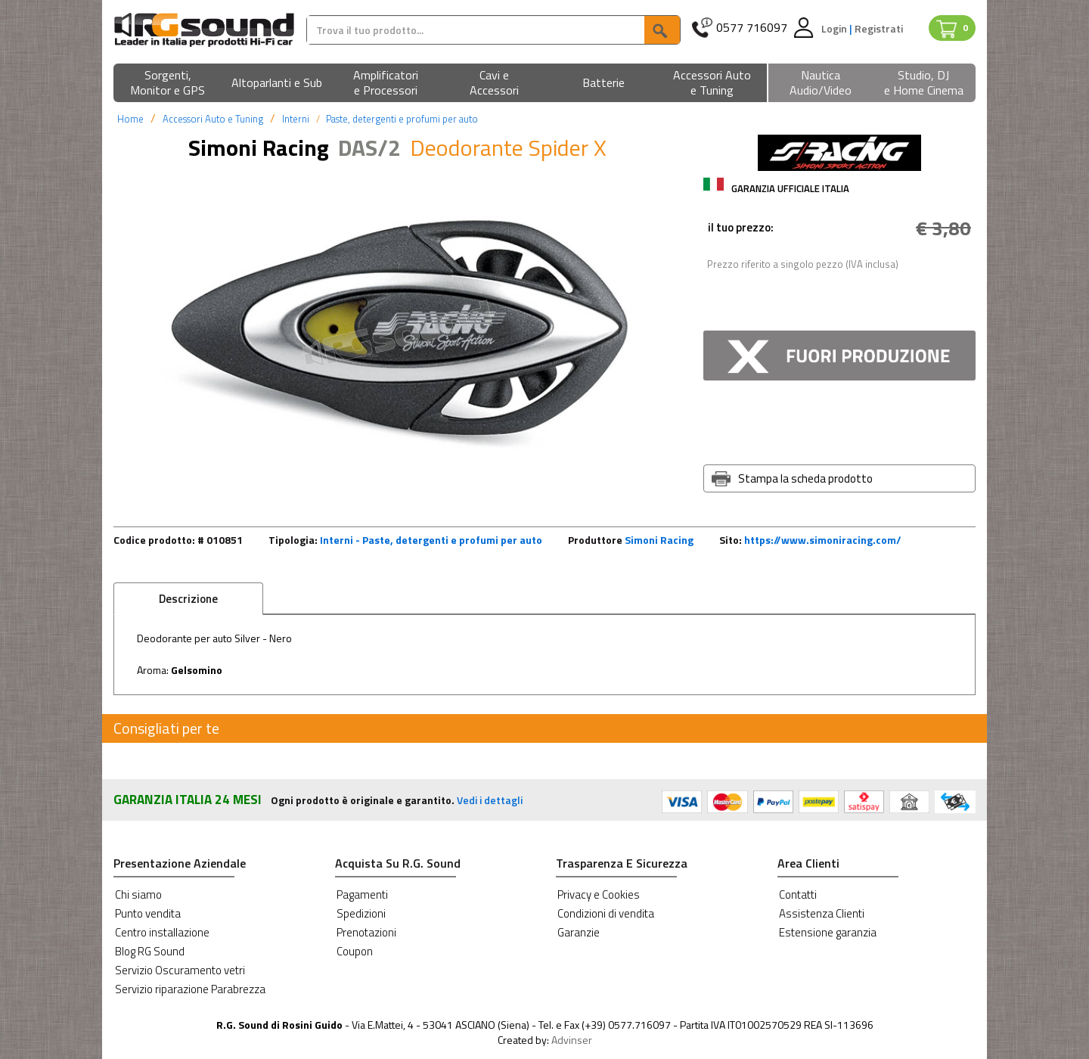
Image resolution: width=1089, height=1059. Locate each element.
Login (835, 28)
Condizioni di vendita (605, 913)
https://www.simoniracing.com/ (822, 540)
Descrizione (188, 598)
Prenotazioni (366, 932)
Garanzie (578, 932)
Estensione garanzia (827, 932)
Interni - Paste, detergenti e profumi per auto (431, 540)
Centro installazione (162, 932)
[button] (168, 83)
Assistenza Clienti (821, 913)
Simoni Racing (659, 540)
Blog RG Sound (150, 951)
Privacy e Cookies (598, 894)
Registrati (879, 28)
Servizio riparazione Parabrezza (190, 989)
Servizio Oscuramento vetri (180, 970)
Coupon (355, 951)
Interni (295, 118)
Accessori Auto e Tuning (213, 118)
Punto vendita (148, 913)
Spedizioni (361, 913)
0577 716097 (751, 27)
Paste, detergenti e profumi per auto (402, 118)
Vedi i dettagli (490, 800)
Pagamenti (362, 894)
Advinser (571, 1040)
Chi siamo (138, 894)
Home (130, 118)
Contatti (798, 894)
